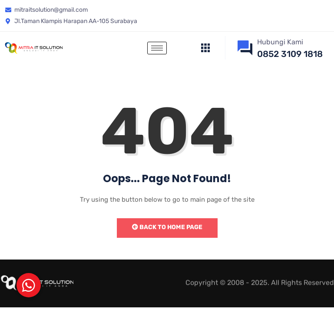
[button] (29, 285)
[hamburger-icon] (157, 48)
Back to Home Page (167, 227)
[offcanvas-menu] (205, 48)
